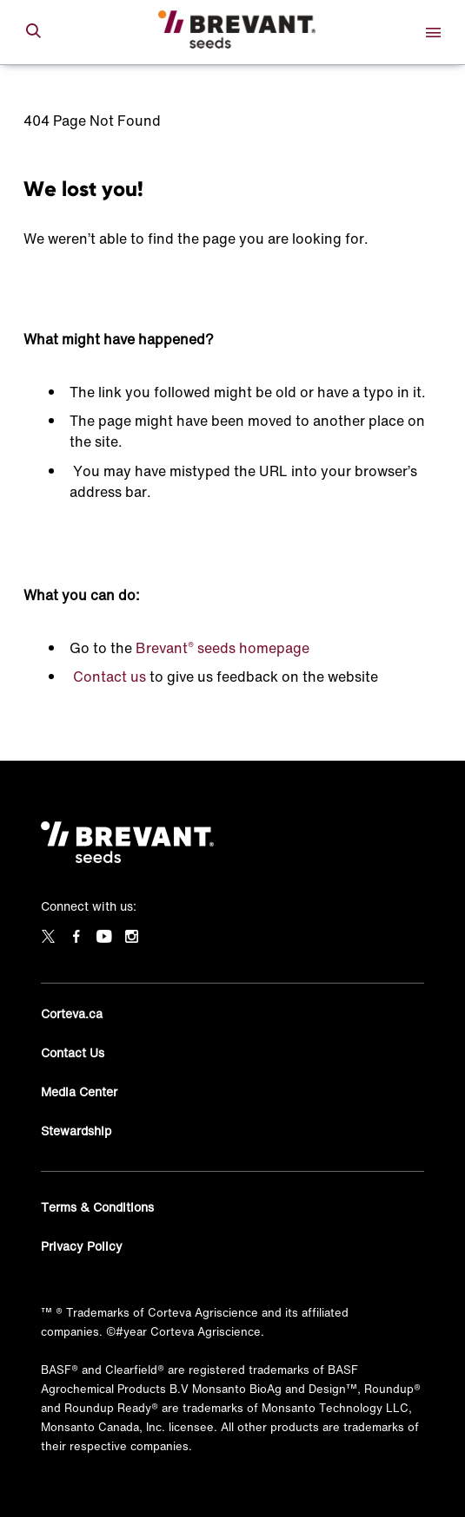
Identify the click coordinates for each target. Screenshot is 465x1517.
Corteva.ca (72, 1013)
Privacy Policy (82, 1246)
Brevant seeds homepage (222, 648)
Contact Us (72, 1052)
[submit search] (33, 32)
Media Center (79, 1091)
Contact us (109, 676)
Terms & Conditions (97, 1207)
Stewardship (76, 1130)
